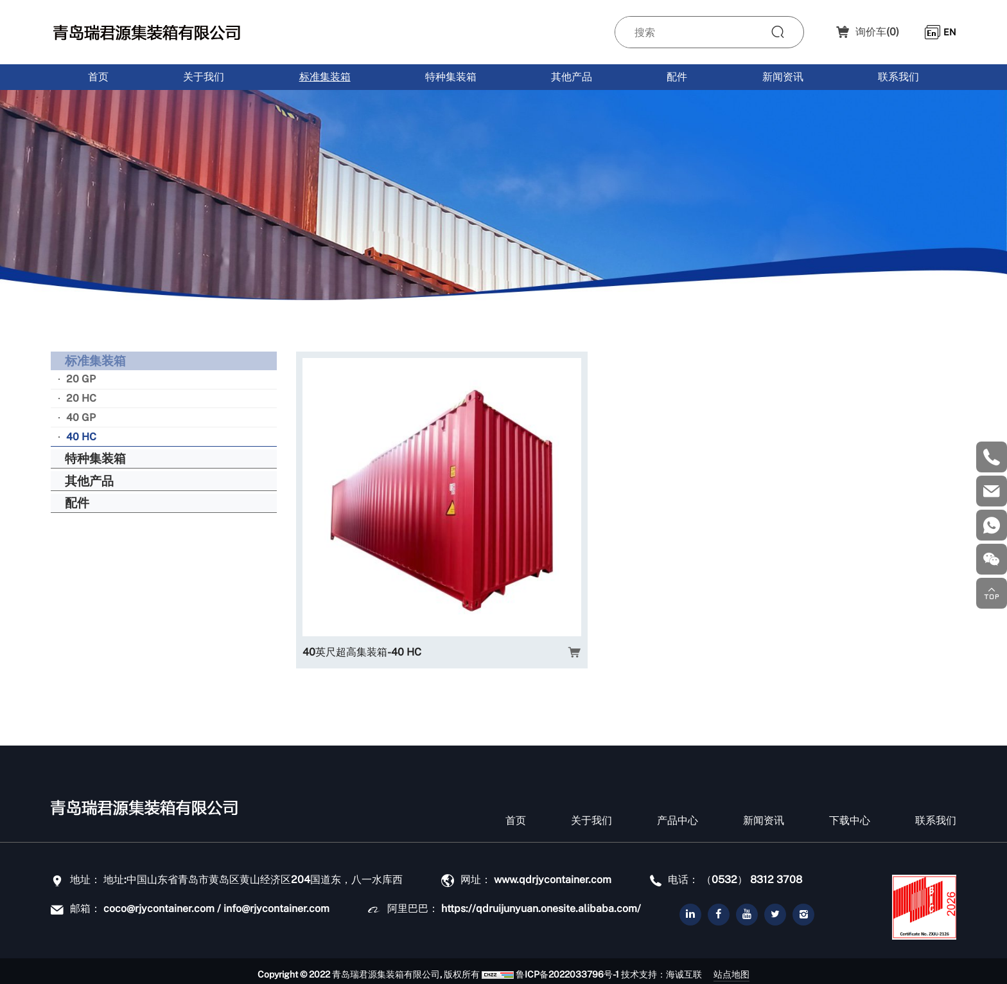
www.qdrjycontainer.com (552, 873)
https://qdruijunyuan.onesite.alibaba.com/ (541, 902)
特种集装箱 (451, 77)
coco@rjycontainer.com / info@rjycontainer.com (216, 902)
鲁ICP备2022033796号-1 (554, 968)
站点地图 (745, 967)
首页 (98, 77)
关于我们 (203, 77)
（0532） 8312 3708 (751, 873)
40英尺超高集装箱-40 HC (361, 568)
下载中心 (849, 814)
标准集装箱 (325, 77)
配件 (677, 77)
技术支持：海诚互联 (648, 968)
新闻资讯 (782, 77)
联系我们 (898, 77)
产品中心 (677, 814)
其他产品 (571, 77)
